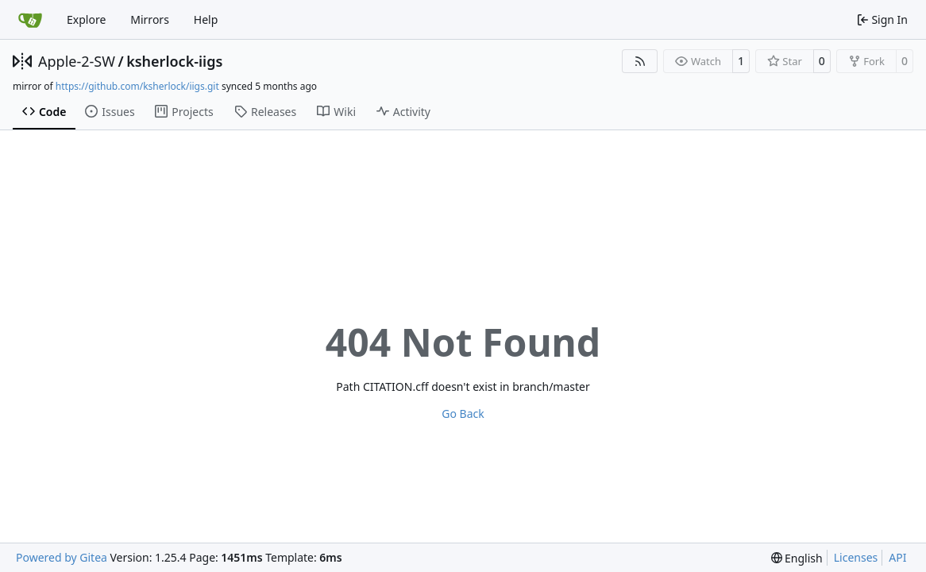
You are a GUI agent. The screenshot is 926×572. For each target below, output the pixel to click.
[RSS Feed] (640, 61)
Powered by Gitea (61, 557)
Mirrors (149, 19)
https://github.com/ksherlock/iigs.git (137, 86)
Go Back (463, 413)
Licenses (856, 557)
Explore (86, 19)
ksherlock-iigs (174, 61)
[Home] (30, 20)
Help (206, 19)
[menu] (797, 558)
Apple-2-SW (76, 61)
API (897, 557)
